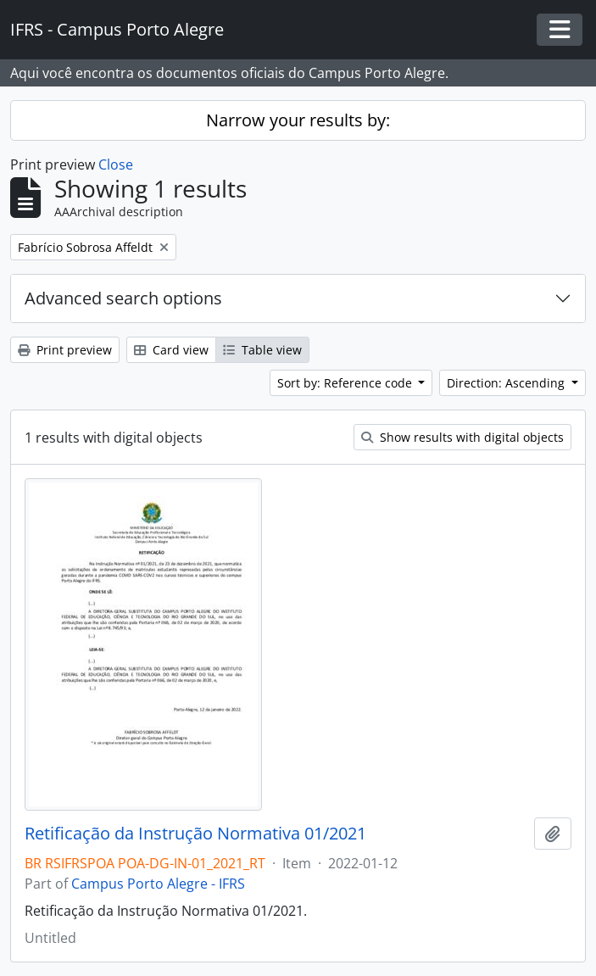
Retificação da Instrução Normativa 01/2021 (195, 833)
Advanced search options (123, 298)
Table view (262, 350)
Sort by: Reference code (346, 383)
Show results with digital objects (462, 437)
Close (115, 164)
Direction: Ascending (507, 383)
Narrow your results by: (298, 120)
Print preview (65, 350)
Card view (171, 350)
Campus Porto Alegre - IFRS (158, 883)
